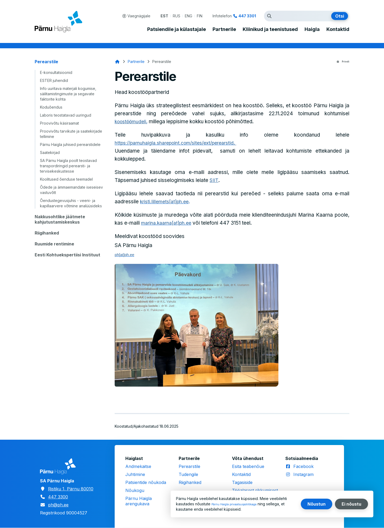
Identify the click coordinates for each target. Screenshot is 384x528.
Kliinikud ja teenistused (270, 29)
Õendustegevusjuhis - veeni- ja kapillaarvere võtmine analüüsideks (71, 203)
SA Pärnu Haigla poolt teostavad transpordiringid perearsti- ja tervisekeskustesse (68, 165)
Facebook (303, 466)
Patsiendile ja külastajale (176, 29)
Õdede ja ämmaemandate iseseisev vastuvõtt (71, 190)
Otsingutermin (270, 16)
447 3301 (247, 16)
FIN (199, 16)
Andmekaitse (138, 466)
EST (164, 16)
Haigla (312, 29)
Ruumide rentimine (54, 244)
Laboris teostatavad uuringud (65, 115)
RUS (176, 16)
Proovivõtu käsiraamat (59, 123)
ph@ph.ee (58, 504)
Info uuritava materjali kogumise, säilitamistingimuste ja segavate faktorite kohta (68, 93)
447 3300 (58, 496)
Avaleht (117, 61)
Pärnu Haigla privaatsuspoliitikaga (240, 504)
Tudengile (188, 474)
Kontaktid (337, 29)
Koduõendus (51, 107)
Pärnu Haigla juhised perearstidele (70, 144)
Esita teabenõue (248, 466)
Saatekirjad (50, 152)
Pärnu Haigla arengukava (138, 501)
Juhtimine (135, 474)
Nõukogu (134, 490)
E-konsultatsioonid (56, 72)
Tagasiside (242, 482)
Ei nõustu (351, 504)
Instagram (303, 474)
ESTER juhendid (54, 80)
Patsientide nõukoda (145, 482)
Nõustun (316, 504)
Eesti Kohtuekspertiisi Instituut (67, 254)
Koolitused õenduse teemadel (66, 179)
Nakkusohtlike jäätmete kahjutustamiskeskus (60, 219)
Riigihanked (47, 233)
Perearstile (46, 61)
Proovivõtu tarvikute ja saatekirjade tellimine (71, 134)
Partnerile (224, 29)
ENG (188, 16)
